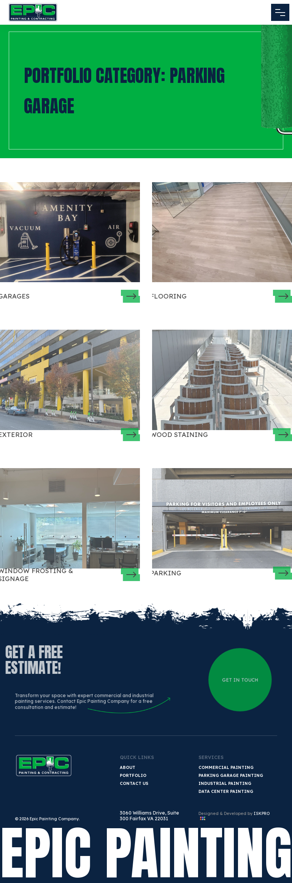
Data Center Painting (225, 791)
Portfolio (133, 775)
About (127, 767)
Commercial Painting (226, 767)
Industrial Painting (224, 783)
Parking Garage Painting (230, 775)
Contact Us (134, 783)
